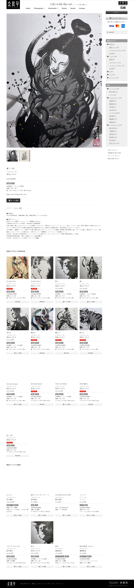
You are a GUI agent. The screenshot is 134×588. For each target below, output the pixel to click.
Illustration (52, 8)
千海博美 (111, 131)
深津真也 (111, 134)
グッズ (111, 75)
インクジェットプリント (115, 50)
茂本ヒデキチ (113, 143)
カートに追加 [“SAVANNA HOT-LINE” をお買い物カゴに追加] (66, 514)
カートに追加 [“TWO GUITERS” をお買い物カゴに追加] (66, 403)
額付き (12, 182)
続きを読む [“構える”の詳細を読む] (66, 352)
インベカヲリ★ (113, 113)
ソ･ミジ (111, 95)
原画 (8, 182)
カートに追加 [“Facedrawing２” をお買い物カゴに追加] (17, 403)
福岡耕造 (111, 104)
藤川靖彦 (111, 116)
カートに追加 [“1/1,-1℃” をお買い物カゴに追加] (17, 514)
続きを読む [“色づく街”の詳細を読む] (17, 454)
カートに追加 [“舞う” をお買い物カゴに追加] (90, 301)
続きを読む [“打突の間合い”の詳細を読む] (90, 403)
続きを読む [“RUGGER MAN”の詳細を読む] (42, 403)
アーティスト (83, 496)
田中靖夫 (111, 137)
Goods (73, 8)
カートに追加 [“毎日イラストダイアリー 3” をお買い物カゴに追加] (42, 514)
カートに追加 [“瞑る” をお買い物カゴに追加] (66, 301)
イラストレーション (41, 583)
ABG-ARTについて (25, 583)
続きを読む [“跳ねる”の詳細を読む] (42, 352)
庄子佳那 (111, 140)
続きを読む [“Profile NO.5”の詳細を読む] (17, 301)
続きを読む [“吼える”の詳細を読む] (90, 352)
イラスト (15, 207)
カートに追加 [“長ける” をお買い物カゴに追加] (17, 352)
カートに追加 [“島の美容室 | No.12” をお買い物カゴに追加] (90, 566)
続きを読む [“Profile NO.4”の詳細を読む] (42, 301)
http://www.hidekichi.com (16, 194)
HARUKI (111, 110)
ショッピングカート (117, 18)
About (28, 8)
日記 (36, 504)
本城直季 (111, 101)
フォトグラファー (11, 496)
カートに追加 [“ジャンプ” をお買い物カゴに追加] (90, 514)
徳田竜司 (111, 119)
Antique (82, 8)
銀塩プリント (10, 504)
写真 (110, 44)
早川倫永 (111, 107)
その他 (111, 53)
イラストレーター (12, 171)
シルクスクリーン (114, 62)
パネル (81, 504)
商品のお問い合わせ (113, 158)
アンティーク (112, 78)
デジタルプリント (59, 555)
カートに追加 (13, 200)
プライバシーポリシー (114, 156)
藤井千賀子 (112, 92)
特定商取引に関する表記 (114, 153)
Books (64, 8)
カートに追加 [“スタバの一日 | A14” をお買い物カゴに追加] (17, 566)
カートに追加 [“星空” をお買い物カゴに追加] (66, 566)
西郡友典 (111, 122)
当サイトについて (112, 150)
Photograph (38, 8)
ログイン (116, 12)
